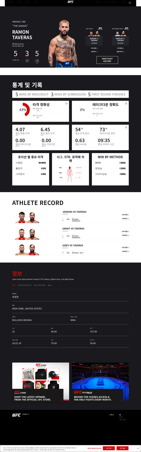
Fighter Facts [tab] (24, 285)
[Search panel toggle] (130, 7)
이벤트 (10, 7)
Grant (66, 228)
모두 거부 (108, 448)
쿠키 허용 (122, 448)
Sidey (65, 245)
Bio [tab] (13, 285)
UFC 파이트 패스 (113, 7)
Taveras (81, 211)
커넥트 (102, 7)
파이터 (26, 7)
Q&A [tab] (50, 285)
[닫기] (138, 448)
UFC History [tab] (39, 285)
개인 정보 (122, 419)
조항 (120, 417)
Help (112, 414)
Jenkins (67, 211)
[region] (70, 448)
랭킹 (17, 7)
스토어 (125, 7)
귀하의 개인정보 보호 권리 (94, 448)
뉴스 (33, 7)
